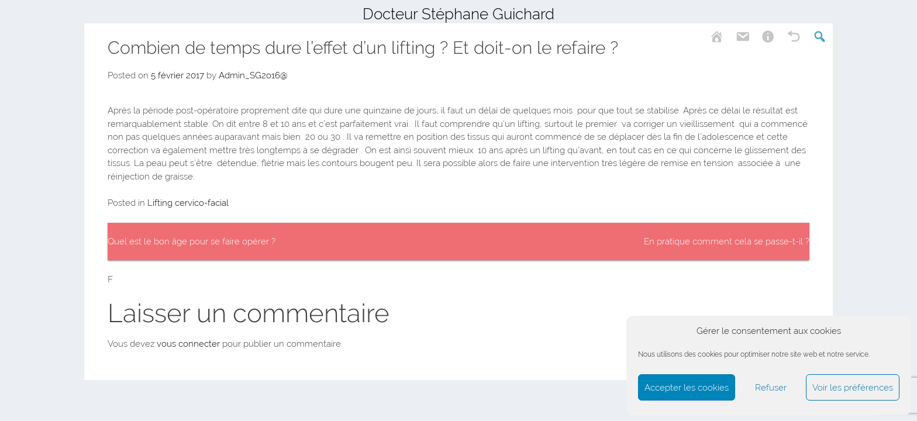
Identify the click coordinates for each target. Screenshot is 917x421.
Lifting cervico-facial (188, 203)
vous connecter (188, 344)
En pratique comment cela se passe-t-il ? (726, 241)
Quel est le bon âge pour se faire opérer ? (191, 241)
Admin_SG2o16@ (253, 75)
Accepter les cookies (686, 387)
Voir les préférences (852, 387)
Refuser (771, 387)
